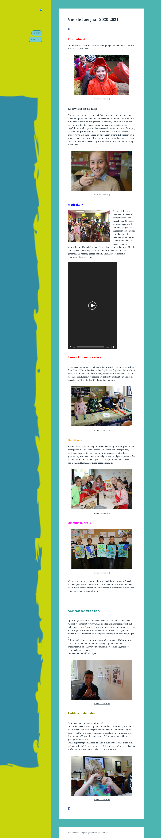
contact (35, 39)
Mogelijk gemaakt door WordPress (94, 832)
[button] (92, 305)
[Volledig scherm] (114, 347)
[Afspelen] (70, 347)
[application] (92, 305)
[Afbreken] (111, 347)
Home (37, 33)
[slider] (90, 346)
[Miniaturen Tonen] (102, 99)
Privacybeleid (73, 832)
